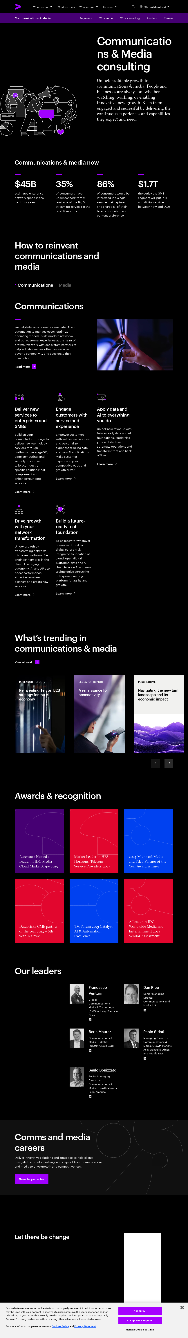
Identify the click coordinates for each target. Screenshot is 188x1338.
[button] (31, 1179)
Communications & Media (33, 18)
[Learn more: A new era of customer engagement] (66, 478)
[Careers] (110, 6)
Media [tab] (65, 285)
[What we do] (43, 6)
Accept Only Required (140, 1320)
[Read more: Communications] (25, 366)
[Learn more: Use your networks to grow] (25, 594)
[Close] (182, 1307)
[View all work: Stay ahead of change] (27, 662)
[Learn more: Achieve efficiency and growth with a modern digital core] (66, 593)
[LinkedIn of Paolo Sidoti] (144, 1058)
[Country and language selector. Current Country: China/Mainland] (155, 6)
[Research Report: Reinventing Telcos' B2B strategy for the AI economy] (40, 714)
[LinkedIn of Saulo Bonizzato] (90, 1096)
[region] (94, 1320)
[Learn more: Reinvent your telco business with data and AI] (107, 463)
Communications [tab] (35, 285)
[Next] (168, 763)
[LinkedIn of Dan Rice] (144, 1010)
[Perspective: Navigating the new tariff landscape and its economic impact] (159, 714)
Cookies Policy (60, 1326)
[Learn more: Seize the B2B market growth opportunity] (25, 491)
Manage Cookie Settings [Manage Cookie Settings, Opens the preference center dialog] (140, 1329)
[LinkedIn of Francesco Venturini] (90, 1019)
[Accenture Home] (18, 6)
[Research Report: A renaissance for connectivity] (99, 714)
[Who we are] (89, 6)
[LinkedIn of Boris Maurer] (90, 1050)
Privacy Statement (85, 1326)
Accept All (140, 1311)
